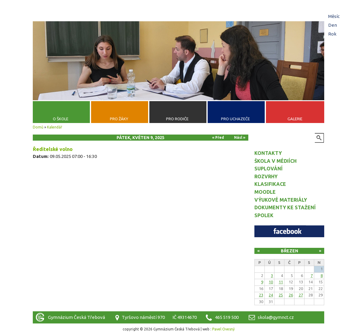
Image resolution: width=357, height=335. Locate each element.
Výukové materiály (280, 200)
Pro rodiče (177, 119)
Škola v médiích (275, 161)
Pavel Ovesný (223, 329)
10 (271, 282)
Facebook (289, 231)
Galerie (294, 119)
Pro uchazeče (235, 119)
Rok (332, 33)
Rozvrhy (265, 176)
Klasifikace (270, 184)
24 (271, 295)
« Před (218, 137)
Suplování (268, 168)
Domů (38, 127)
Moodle (265, 192)
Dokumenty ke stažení (285, 207)
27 (301, 295)
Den (333, 25)
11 (281, 282)
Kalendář (54, 127)
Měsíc (334, 16)
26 (291, 295)
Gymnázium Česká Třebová (178, 19)
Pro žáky (119, 119)
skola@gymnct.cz (276, 317)
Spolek (264, 215)
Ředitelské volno (53, 149)
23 (261, 295)
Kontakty (268, 153)
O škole (60, 119)
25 (281, 295)
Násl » (239, 137)
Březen (289, 250)
